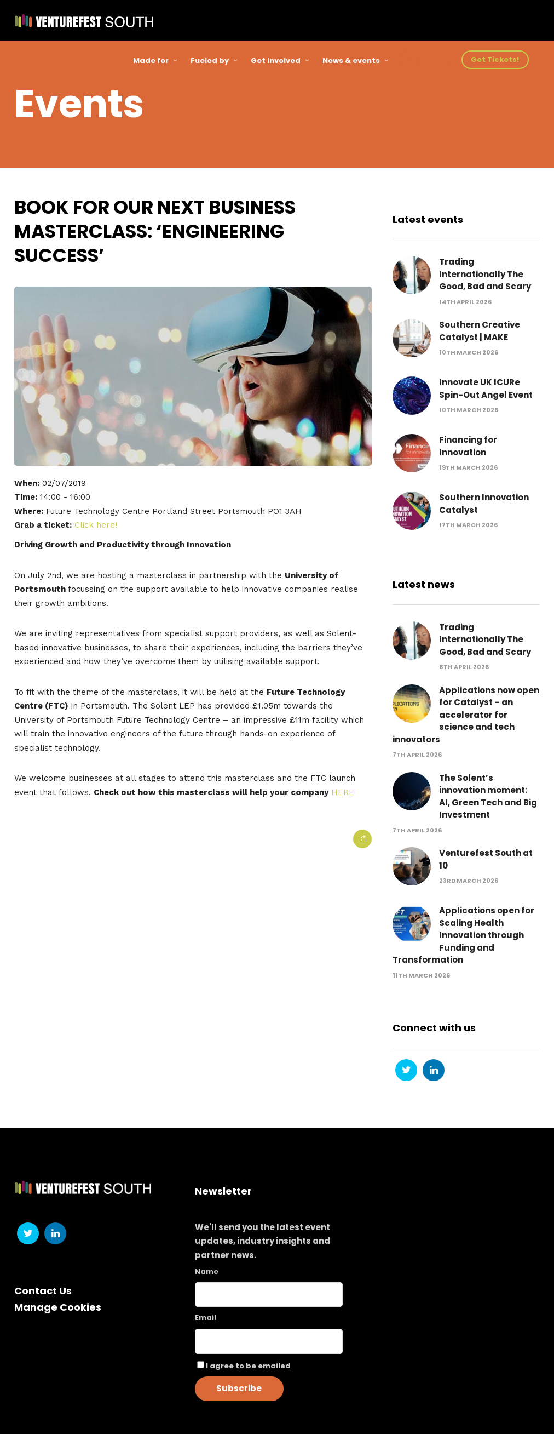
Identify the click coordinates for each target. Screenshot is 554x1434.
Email (205, 1317)
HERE (342, 792)
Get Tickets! (495, 59)
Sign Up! (424, 59)
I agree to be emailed (248, 1366)
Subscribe (239, 1388)
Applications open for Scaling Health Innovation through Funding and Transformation (463, 935)
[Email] (269, 1341)
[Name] (269, 1294)
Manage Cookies (57, 1307)
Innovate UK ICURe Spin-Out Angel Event (486, 389)
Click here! (95, 525)
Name (206, 1271)
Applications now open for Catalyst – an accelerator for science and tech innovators (466, 714)
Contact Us (43, 1291)
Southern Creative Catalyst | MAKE (479, 331)
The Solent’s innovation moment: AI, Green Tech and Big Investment (488, 796)
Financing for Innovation (468, 447)
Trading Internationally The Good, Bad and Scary (485, 274)
